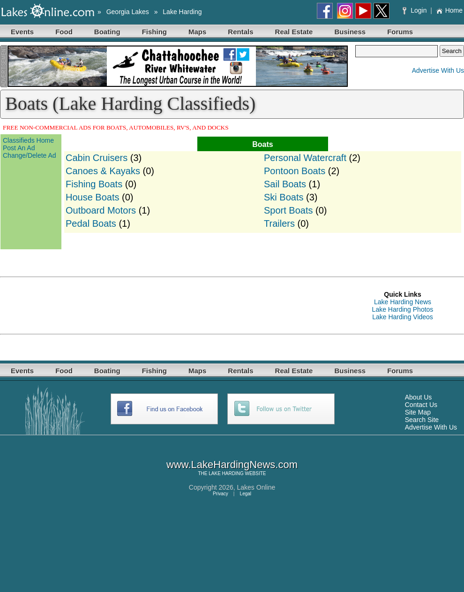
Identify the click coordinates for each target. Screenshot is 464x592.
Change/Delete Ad (29, 155)
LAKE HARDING (226, 473)
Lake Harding (182, 11)
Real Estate (294, 32)
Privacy (220, 493)
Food (64, 32)
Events (22, 32)
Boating (107, 32)
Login (415, 10)
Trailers (279, 223)
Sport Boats (288, 210)
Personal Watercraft (305, 158)
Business (350, 32)
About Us (418, 397)
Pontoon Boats (294, 171)
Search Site (422, 419)
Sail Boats (285, 184)
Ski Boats (283, 197)
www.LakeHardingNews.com (232, 464)
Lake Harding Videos (402, 317)
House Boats (93, 197)
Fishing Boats (94, 184)
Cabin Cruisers (96, 158)
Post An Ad (19, 148)
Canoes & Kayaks (103, 171)
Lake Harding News (402, 302)
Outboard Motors (101, 210)
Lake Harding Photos (403, 309)
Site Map (418, 412)
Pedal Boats (91, 223)
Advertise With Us (438, 70)
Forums (400, 32)
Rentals (240, 32)
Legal (245, 493)
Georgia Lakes (127, 11)
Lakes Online (256, 487)
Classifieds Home (28, 140)
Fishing (154, 32)
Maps (197, 32)
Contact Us (421, 404)
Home (449, 10)
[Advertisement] (170, 305)
